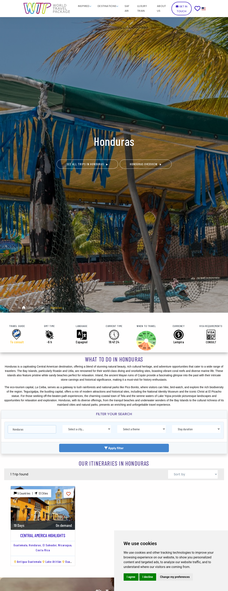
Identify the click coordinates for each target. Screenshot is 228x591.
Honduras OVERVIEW (146, 164)
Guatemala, (20, 545)
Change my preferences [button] (175, 576)
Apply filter (114, 448)
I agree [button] (131, 576)
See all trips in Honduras (87, 164)
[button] (84, 6)
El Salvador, (50, 545)
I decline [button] (147, 576)
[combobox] (32, 428)
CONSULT (211, 342)
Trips (41, 307)
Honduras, (35, 545)
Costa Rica (43, 550)
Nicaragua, (65, 545)
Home (29, 307)
